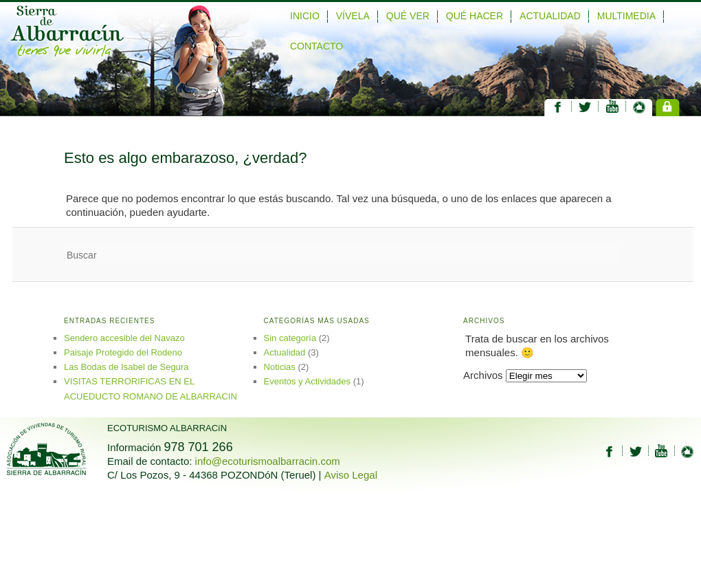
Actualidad (285, 352)
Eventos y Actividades (307, 381)
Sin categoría (290, 338)
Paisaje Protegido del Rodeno (123, 352)
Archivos (483, 375)
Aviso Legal (350, 475)
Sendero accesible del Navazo (124, 338)
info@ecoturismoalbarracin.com (267, 461)
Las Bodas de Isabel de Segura (126, 367)
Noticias (280, 367)
